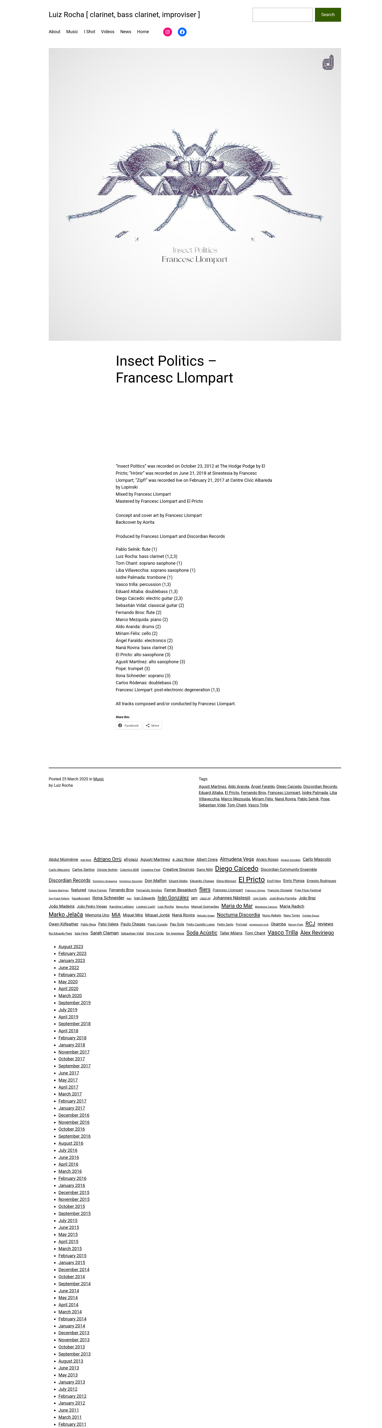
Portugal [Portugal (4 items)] (241, 924)
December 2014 (73, 1269)
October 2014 (71, 1276)
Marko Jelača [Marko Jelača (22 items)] (66, 914)
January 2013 (71, 1382)
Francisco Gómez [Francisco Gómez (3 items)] (255, 890)
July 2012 (67, 1389)
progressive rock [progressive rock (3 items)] (258, 924)
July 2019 (67, 1009)
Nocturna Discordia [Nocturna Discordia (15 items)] (238, 915)
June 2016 (68, 1157)
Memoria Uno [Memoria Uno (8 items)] (97, 915)
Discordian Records (320, 786)
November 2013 (74, 1339)
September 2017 (74, 1065)
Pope (325, 799)
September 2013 (74, 1354)
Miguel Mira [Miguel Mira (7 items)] (133, 915)
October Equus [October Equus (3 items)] (310, 915)
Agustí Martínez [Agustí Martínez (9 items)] (155, 859)
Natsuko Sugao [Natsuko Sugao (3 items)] (206, 915)
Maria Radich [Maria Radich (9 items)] (292, 906)
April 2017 (68, 1087)
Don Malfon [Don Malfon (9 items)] (155, 880)
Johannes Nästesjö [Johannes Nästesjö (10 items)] (231, 897)
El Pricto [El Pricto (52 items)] (252, 879)
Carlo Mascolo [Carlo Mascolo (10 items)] (317, 859)
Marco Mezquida (235, 799)
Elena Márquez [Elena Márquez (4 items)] (226, 881)
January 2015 (71, 1262)
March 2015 (70, 1248)
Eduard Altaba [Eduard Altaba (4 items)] (178, 881)
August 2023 (70, 946)
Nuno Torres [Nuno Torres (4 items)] (292, 915)
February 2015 (72, 1255)
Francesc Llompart (284, 792)
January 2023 (71, 960)
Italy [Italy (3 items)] (129, 898)
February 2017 (72, 1101)
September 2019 (74, 1002)
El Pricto (232, 792)
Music (98, 779)
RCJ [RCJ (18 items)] (310, 924)
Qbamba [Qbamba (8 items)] (278, 924)
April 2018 (68, 1030)
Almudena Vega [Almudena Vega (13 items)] (237, 859)
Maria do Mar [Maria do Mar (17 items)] (237, 906)
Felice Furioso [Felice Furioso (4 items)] (97, 890)
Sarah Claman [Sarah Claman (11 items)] (104, 933)
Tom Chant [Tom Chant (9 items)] (255, 933)
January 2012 (71, 1403)
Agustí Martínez (212, 786)
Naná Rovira (285, 799)
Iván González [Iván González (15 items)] (173, 898)
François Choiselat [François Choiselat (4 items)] (279, 890)
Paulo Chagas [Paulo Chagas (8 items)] (133, 924)
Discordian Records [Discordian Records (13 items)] (69, 880)
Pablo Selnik (308, 799)
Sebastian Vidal (212, 805)
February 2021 (72, 974)
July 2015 (67, 1220)
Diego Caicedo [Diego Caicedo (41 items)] (236, 869)
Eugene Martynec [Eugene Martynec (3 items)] (59, 890)
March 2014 (70, 1311)
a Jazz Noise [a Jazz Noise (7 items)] (183, 859)
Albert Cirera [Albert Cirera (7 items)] (207, 859)
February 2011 (72, 1424)
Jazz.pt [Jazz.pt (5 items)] (205, 898)
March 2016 (70, 1171)
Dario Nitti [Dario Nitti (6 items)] (205, 869)
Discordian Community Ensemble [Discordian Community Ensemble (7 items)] (289, 869)
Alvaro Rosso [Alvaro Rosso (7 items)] (267, 859)
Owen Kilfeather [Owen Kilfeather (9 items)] (63, 924)
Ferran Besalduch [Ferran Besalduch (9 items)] (180, 889)
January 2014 (71, 1325)
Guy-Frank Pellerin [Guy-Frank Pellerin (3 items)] (59, 898)
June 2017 (68, 1073)
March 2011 (70, 1417)
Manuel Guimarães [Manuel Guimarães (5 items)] (205, 906)
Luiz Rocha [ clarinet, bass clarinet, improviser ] (124, 14)
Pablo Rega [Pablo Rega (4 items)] (88, 924)
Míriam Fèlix (262, 799)
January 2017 (71, 1108)
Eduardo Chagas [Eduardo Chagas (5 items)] (202, 881)
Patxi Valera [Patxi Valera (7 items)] (108, 924)
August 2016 (70, 1143)
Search (328, 14)
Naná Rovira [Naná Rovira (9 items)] (183, 915)
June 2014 (68, 1290)
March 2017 (70, 1093)
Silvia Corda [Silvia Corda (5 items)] (155, 933)
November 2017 (74, 1052)
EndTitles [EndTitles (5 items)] (274, 881)
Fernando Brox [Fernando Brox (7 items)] (121, 890)
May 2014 (68, 1297)
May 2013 (68, 1375)
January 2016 (71, 1185)
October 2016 (71, 1129)
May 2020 (68, 981)
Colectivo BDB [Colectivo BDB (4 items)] (129, 870)
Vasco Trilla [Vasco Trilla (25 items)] (282, 932)
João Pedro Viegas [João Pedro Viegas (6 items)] (92, 906)
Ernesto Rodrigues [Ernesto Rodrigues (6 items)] (321, 881)
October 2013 (71, 1346)
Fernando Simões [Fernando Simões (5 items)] (149, 890)
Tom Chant (236, 805)
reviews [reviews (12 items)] (325, 924)
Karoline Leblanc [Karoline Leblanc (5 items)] (121, 906)
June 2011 (68, 1410)
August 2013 (70, 1361)
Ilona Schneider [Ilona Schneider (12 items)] (108, 898)
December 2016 (73, 1115)
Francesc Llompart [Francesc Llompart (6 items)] (228, 890)
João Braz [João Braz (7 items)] (307, 898)
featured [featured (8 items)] (78, 890)
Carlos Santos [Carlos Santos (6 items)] (83, 869)
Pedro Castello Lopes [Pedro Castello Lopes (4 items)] (200, 924)
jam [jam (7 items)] (194, 898)
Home (143, 31)
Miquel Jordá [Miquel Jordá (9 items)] (157, 915)
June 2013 (68, 1367)
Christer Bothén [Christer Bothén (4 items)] (107, 870)
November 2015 (74, 1199)
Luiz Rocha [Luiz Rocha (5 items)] (166, 906)
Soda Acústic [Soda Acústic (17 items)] (201, 933)
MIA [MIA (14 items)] (116, 915)
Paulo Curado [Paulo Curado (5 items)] (158, 924)
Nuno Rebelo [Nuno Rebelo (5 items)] (271, 915)
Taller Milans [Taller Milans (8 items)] (231, 933)
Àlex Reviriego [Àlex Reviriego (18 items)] (317, 933)
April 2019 (68, 1016)
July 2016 (67, 1150)
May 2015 (68, 1234)
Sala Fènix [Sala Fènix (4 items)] (81, 933)
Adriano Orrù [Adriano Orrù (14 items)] (107, 859)
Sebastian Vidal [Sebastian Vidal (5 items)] (132, 933)
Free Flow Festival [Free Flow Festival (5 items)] (308, 890)
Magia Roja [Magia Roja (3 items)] (182, 906)
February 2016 (72, 1178)
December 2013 (73, 1332)
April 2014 (68, 1304)
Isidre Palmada (315, 792)
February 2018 (72, 1037)
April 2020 (68, 988)
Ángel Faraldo (263, 786)
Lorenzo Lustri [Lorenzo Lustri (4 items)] (145, 906)
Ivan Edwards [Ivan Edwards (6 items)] (144, 898)
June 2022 (68, 967)
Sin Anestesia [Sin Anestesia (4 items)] (175, 933)
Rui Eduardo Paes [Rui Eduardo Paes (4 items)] (60, 933)
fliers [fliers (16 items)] (204, 889)
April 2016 (68, 1164)
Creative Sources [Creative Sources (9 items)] (178, 869)
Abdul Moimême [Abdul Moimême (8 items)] (63, 859)
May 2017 (68, 1080)
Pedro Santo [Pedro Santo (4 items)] (225, 924)
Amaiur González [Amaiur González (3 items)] (291, 860)
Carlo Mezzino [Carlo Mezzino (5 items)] (59, 870)
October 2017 (71, 1058)
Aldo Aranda (238, 786)
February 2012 (72, 1396)
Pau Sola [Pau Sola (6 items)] (177, 924)
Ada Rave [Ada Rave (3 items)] (85, 860)
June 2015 (68, 1227)
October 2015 (71, 1206)
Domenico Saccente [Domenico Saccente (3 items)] (131, 881)
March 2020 (70, 995)
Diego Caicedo (289, 786)
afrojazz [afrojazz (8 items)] (131, 859)
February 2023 (72, 953)
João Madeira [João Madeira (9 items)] (62, 906)
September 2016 (74, 1136)
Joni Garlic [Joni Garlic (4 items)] (260, 898)
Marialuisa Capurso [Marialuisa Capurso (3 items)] (266, 906)
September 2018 (74, 1023)
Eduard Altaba (211, 792)
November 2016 (74, 1122)
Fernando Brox (253, 792)
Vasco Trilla (258, 805)
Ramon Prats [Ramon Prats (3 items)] (295, 924)
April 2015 (68, 1241)
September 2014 (74, 1283)
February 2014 (72, 1318)
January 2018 (71, 1044)
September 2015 (74, 1213)
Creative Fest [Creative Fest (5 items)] (150, 870)
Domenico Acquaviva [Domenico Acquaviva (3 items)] (105, 881)
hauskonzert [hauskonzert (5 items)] (81, 898)
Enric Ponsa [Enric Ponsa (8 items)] (294, 880)
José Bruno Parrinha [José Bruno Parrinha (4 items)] (282, 898)
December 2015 (73, 1192)
